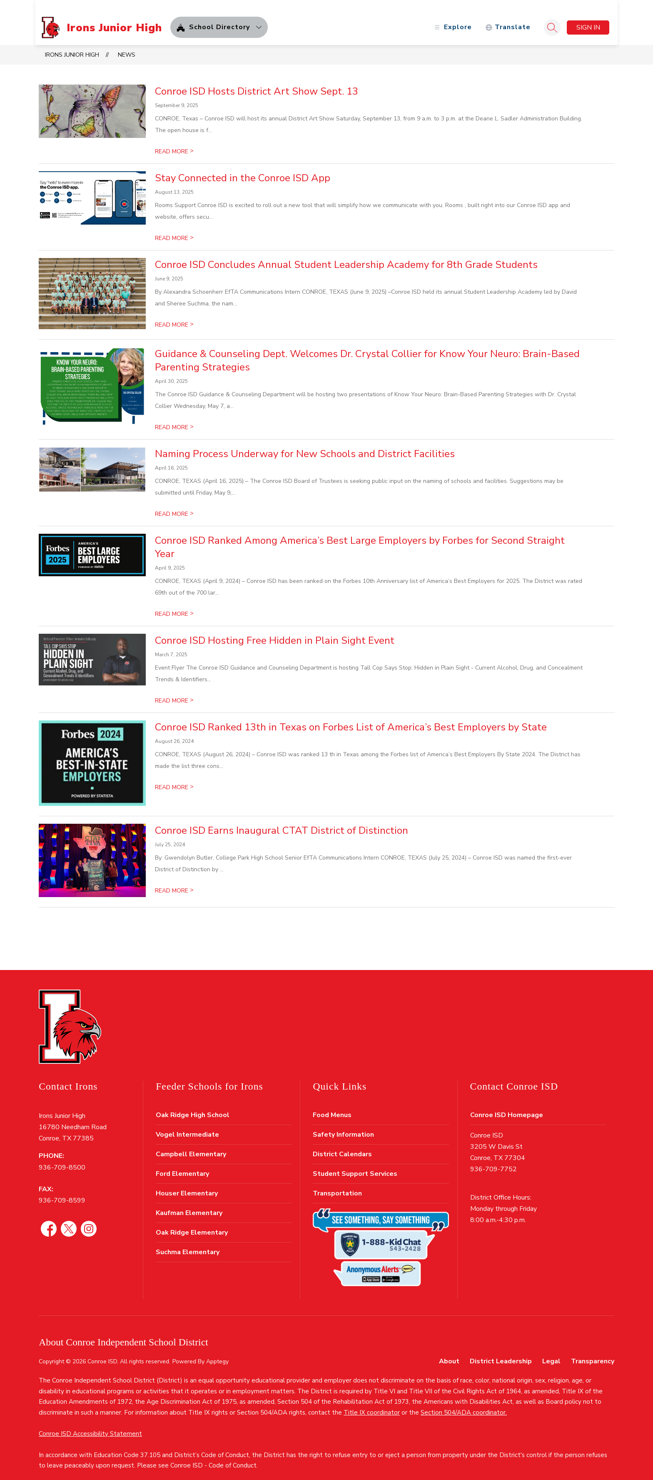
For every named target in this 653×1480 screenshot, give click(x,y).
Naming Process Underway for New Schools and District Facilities (305, 443)
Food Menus (332, 1105)
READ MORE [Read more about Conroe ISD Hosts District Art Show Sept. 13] (174, 141)
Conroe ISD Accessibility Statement (90, 1424)
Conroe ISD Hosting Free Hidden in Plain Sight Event (274, 630)
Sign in (584, 17)
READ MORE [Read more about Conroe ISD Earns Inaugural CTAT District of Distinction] (174, 881)
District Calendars (342, 1144)
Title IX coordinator (372, 1402)
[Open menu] (449, 17)
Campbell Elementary (191, 1144)
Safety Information (343, 1124)
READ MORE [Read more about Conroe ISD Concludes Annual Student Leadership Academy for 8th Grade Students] (174, 315)
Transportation (337, 1183)
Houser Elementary (187, 1183)
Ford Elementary (182, 1163)
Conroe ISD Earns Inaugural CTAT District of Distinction (281, 820)
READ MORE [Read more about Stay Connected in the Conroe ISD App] (174, 228)
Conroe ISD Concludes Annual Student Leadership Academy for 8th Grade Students (346, 254)
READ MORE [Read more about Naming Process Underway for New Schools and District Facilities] (174, 504)
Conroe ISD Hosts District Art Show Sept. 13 (256, 81)
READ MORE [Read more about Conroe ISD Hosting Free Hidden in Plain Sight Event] (174, 691)
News (126, 45)
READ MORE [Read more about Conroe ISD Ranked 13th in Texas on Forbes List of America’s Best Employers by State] (174, 777)
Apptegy (217, 1351)
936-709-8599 (62, 1190)
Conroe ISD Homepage (506, 1105)
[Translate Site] (504, 17)
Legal (551, 1351)
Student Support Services (355, 1163)
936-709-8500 (62, 1157)
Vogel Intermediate (187, 1124)
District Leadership (501, 1351)
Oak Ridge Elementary (192, 1222)
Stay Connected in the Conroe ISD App (242, 168)
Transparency (592, 1351)
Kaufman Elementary (189, 1203)
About (449, 1351)
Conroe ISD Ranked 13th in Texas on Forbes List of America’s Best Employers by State (351, 717)
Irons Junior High (72, 45)
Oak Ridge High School (192, 1105)
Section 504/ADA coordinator (463, 1402)
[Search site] (549, 17)
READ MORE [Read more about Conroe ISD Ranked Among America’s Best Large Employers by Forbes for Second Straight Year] (174, 604)
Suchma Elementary (187, 1242)
